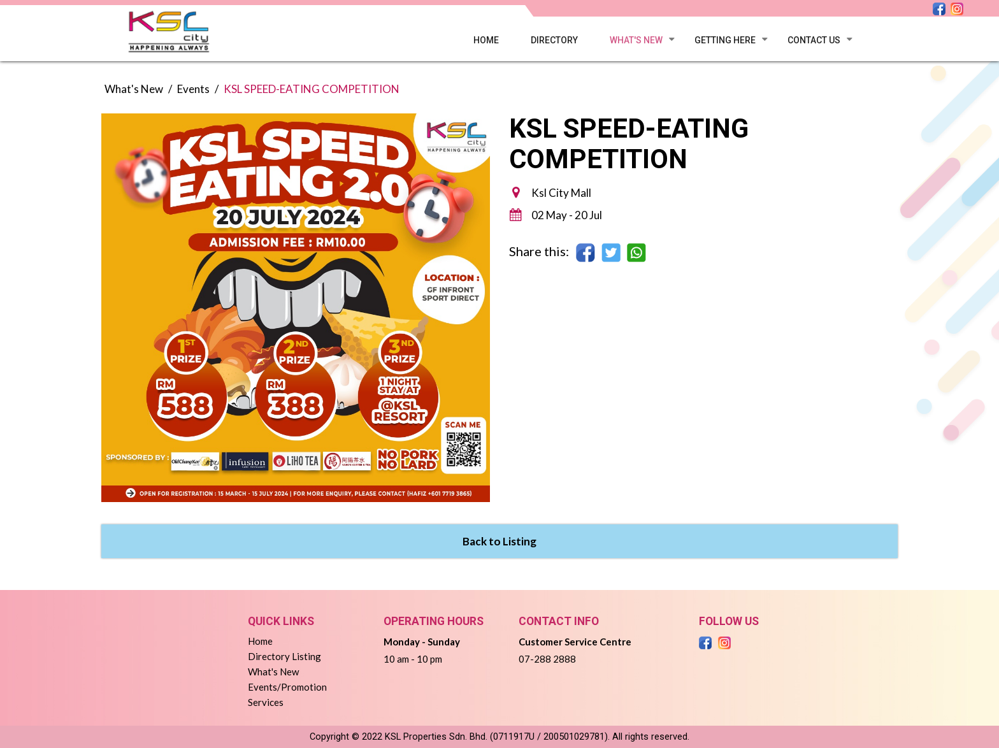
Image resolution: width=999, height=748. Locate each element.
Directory (554, 40)
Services (266, 702)
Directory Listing (284, 656)
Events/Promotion (287, 687)
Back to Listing (499, 541)
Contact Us (813, 40)
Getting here (725, 40)
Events (193, 89)
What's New (636, 40)
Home (486, 40)
